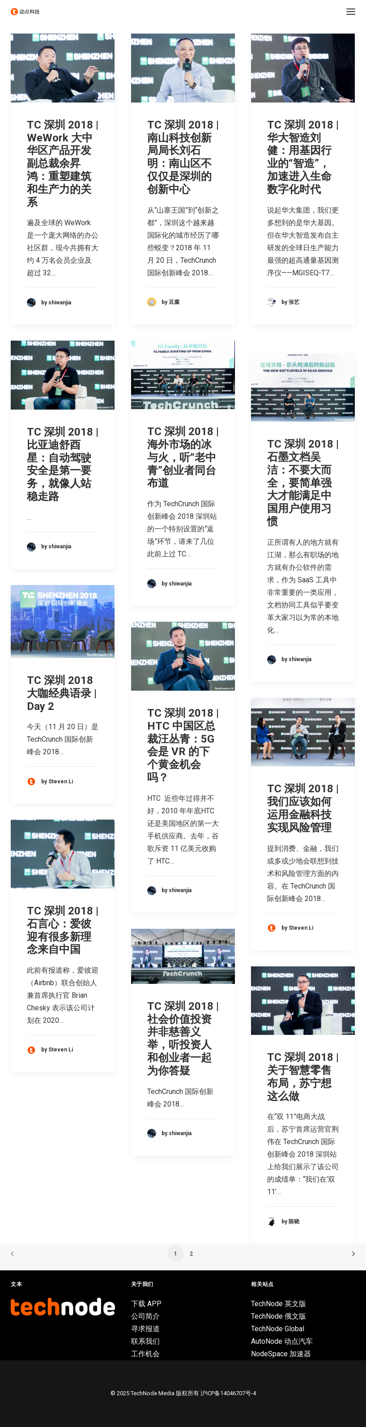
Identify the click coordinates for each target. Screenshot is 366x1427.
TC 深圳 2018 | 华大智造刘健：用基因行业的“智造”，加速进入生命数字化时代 (303, 157)
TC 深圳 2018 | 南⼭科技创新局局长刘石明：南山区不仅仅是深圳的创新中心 (183, 157)
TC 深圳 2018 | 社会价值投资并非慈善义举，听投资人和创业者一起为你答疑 (183, 1038)
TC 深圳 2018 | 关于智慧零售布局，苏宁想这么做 (303, 1076)
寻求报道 (145, 1328)
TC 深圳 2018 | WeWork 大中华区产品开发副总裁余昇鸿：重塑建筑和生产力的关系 (62, 164)
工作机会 (145, 1354)
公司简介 (145, 1316)
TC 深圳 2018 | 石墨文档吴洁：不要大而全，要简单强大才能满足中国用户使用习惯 (303, 483)
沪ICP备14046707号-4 (228, 1393)
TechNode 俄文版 (278, 1316)
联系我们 (145, 1341)
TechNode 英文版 (278, 1303)
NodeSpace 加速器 (281, 1354)
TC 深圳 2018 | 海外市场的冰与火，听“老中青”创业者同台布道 (183, 457)
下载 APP (146, 1303)
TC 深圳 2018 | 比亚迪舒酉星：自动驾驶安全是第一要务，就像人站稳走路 (62, 464)
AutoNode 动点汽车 (282, 1341)
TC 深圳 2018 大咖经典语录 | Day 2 (62, 693)
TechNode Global (277, 1328)
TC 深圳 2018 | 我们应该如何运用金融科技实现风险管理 (303, 807)
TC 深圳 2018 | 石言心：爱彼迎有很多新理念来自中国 (62, 930)
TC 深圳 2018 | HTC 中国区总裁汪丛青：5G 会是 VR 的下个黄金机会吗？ (183, 745)
